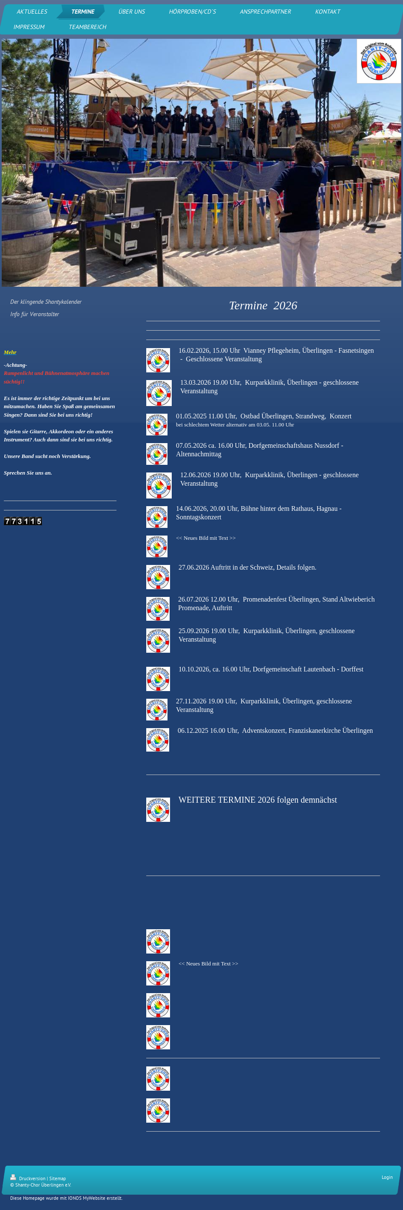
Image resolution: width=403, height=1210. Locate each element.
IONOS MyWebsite (86, 1198)
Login (387, 1177)
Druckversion (28, 1178)
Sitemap (57, 1178)
